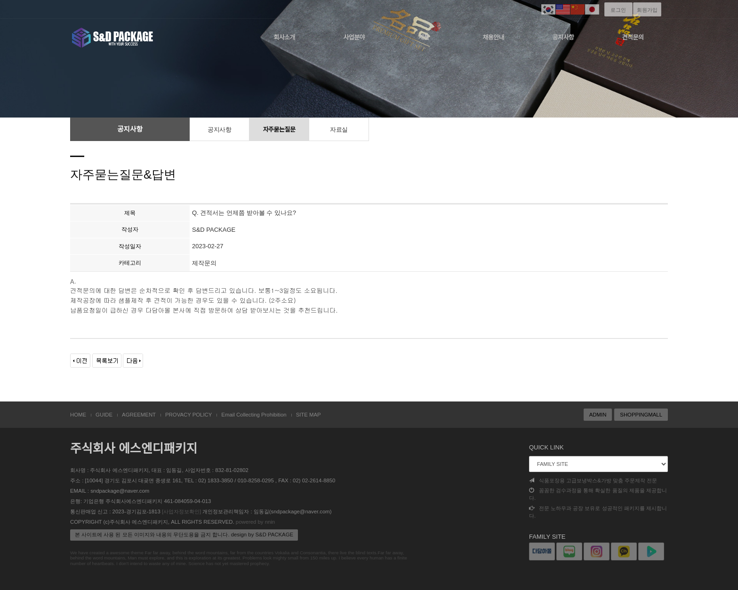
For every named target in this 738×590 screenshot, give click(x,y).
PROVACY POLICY (188, 414)
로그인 (618, 10)
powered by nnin (255, 522)
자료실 (339, 129)
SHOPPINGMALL (641, 414)
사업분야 (354, 37)
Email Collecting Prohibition (253, 414)
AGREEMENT (139, 414)
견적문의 (633, 37)
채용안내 (493, 37)
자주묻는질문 (279, 129)
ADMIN (598, 414)
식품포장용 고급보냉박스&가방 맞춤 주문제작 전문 (593, 480)
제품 (423, 37)
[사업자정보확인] (181, 511)
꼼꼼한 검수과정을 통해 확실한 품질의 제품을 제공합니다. (598, 494)
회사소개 (284, 37)
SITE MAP (308, 414)
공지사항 (563, 37)
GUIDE (104, 414)
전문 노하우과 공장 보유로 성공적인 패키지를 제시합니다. (598, 512)
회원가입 (647, 10)
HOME (78, 414)
